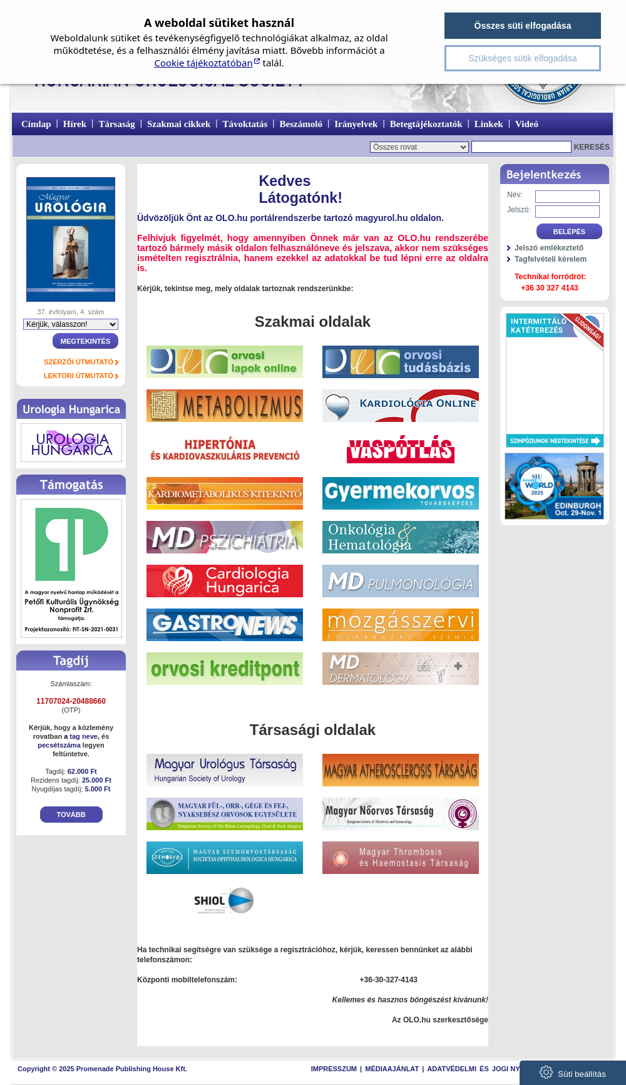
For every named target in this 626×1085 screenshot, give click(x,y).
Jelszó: (519, 209)
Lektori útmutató (78, 375)
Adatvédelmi (451, 1068)
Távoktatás (245, 124)
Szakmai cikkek (178, 124)
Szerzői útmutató (78, 362)
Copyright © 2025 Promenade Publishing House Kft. (102, 1068)
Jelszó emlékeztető (549, 248)
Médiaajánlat (392, 1068)
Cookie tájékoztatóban (203, 62)
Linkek (489, 124)
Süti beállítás (573, 1072)
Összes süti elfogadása (523, 26)
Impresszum (334, 1068)
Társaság (116, 124)
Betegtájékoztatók (426, 124)
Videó (526, 124)
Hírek (74, 124)
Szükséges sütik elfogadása (522, 58)
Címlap (36, 124)
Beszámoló (301, 124)
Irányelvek (355, 124)
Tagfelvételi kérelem (551, 259)
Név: (515, 194)
